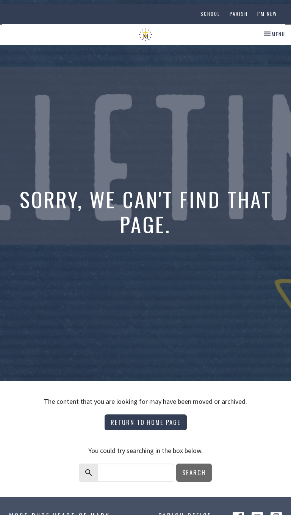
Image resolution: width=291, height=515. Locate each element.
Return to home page (146, 422)
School (210, 13)
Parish (239, 13)
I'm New (267, 13)
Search (194, 472)
